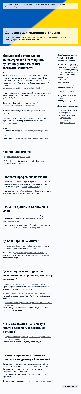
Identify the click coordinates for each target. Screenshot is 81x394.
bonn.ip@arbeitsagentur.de (30, 88)
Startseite (8, 4)
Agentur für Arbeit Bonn (24, 4)
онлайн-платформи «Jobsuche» (29, 191)
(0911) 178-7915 (11, 98)
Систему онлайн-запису (31, 187)
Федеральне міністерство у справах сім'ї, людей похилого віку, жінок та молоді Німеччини (28, 338)
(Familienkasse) (40, 381)
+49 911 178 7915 (67, 92)
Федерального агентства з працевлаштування (67, 120)
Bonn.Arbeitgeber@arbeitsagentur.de (34, 131)
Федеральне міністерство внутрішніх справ (22, 284)
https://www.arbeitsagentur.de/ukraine (19, 106)
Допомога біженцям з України (18, 157)
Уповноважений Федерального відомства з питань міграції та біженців (28, 304)
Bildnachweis (72, 387)
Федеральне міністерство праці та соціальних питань (26, 246)
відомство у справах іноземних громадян (30, 253)
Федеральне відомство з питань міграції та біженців (26, 293)
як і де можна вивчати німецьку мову (25, 228)
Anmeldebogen (11, 161)
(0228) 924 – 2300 (15, 75)
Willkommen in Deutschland (46, 4)
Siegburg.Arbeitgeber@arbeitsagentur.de (35, 138)
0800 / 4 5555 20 (11, 123)
